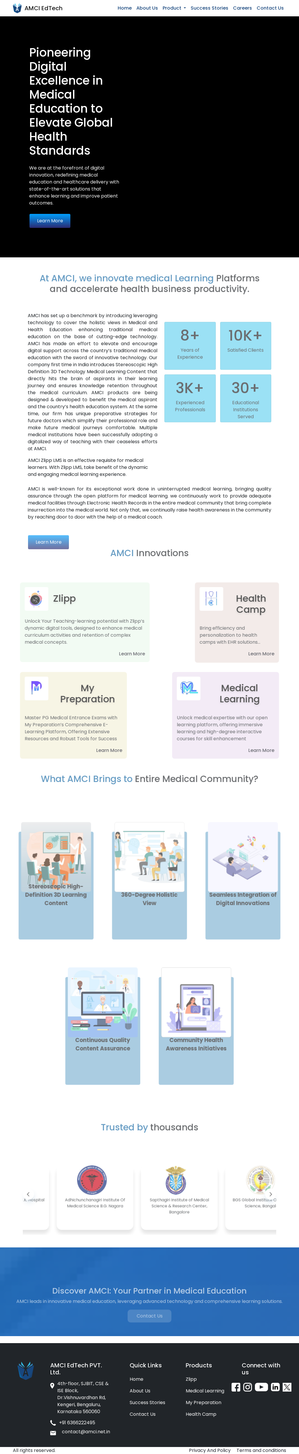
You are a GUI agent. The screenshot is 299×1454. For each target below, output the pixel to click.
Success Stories (209, 8)
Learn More (50, 220)
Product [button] (172, 8)
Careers (242, 8)
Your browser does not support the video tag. (224, 53)
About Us (147, 8)
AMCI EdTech (43, 8)
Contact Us (270, 8)
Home (125, 8)
